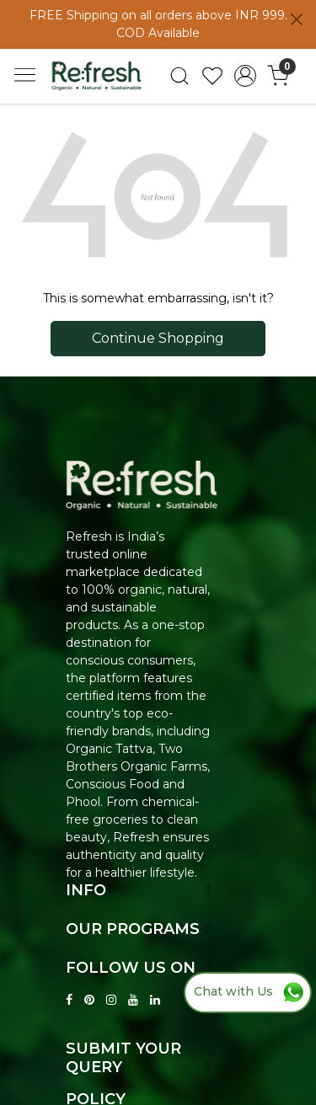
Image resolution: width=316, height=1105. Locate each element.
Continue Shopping (158, 338)
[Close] (296, 19)
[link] (179, 76)
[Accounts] (244, 76)
